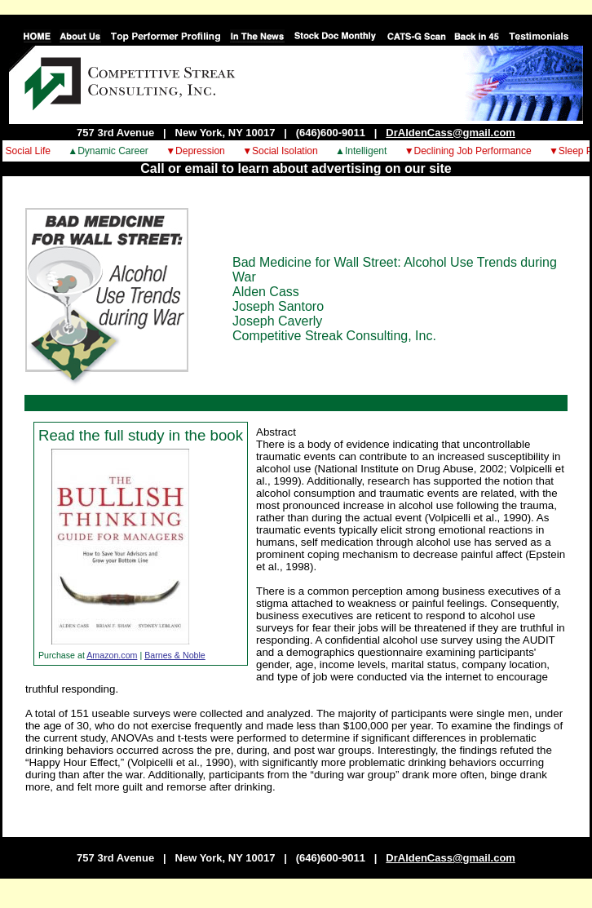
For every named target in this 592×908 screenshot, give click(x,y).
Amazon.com (111, 655)
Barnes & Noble (174, 655)
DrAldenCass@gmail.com (450, 132)
